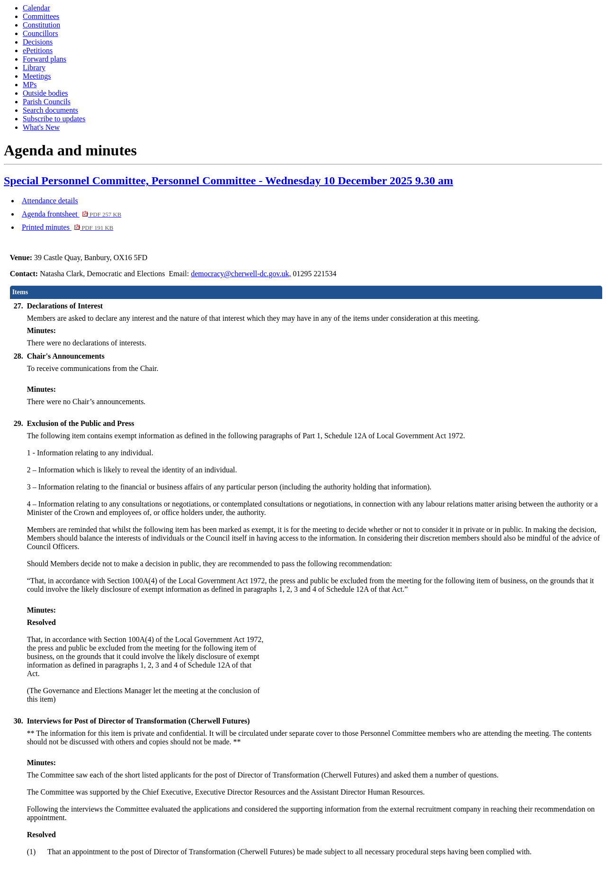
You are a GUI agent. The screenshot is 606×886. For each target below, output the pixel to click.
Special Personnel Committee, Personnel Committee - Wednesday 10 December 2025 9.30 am (228, 180)
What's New (41, 127)
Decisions (38, 42)
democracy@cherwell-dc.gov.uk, (241, 274)
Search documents (50, 110)
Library (34, 67)
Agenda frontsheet (71, 214)
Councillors (40, 33)
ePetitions (38, 50)
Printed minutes (67, 227)
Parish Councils (47, 102)
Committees (41, 16)
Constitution (41, 25)
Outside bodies (45, 93)
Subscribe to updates (54, 119)
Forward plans (44, 59)
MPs (29, 85)
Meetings (37, 76)
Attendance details (50, 201)
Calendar (36, 8)
